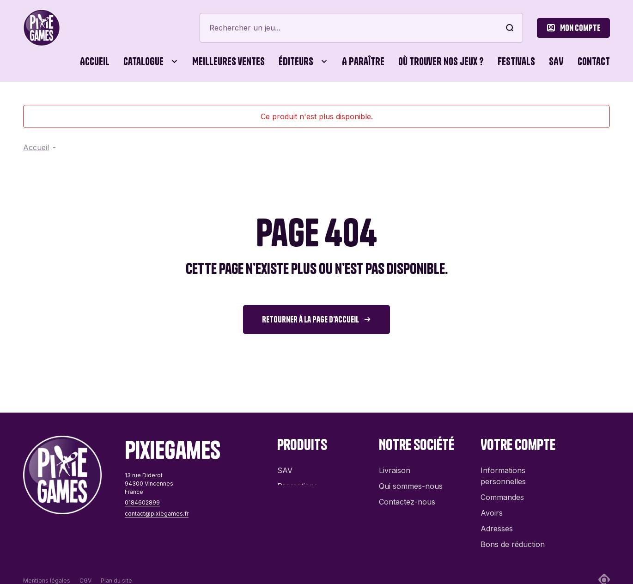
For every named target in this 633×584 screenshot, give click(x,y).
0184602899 (142, 502)
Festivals (516, 61)
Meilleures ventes (228, 61)
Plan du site (116, 565)
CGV (85, 565)
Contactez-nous (407, 497)
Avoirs (492, 508)
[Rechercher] (361, 28)
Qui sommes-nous (411, 481)
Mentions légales (46, 565)
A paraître (363, 61)
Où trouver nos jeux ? (441, 61)
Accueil (95, 61)
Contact (594, 61)
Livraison (394, 465)
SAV (556, 61)
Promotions (297, 481)
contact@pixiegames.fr (157, 513)
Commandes (502, 492)
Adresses (497, 524)
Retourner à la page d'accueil (310, 319)
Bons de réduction (513, 539)
